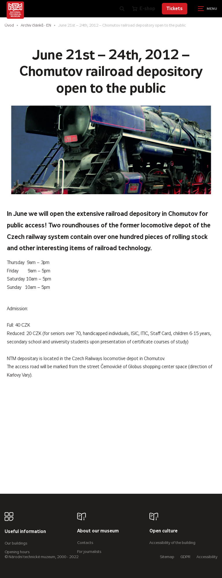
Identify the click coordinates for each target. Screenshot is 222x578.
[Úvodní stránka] (15, 10)
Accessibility (207, 557)
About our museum (98, 531)
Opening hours (17, 552)
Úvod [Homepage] (9, 25)
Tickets (174, 8)
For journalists (89, 551)
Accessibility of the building (172, 542)
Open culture (163, 531)
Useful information (25, 531)
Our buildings (16, 543)
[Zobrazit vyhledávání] (122, 8)
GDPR (185, 557)
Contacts (85, 542)
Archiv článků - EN (36, 25)
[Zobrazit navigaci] (207, 8)
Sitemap (167, 557)
